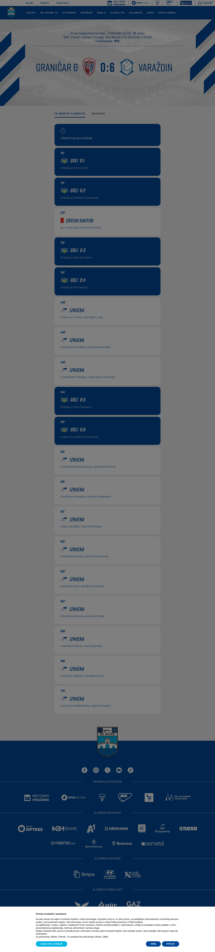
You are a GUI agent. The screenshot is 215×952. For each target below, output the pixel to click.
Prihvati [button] (170, 944)
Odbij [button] (153, 944)
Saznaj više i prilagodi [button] (51, 944)
